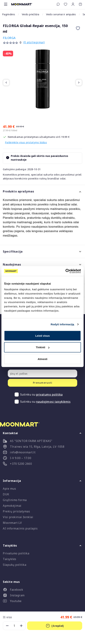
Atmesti (42, 358)
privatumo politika (49, 394)
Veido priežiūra (30, 14)
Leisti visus (42, 335)
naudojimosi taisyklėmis (53, 402)
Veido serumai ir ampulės (61, 14)
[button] (73, 4)
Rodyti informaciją (62, 324)
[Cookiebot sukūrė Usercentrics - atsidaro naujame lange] (65, 271)
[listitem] (42, 590)
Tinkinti (42, 347)
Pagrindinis (8, 14)
